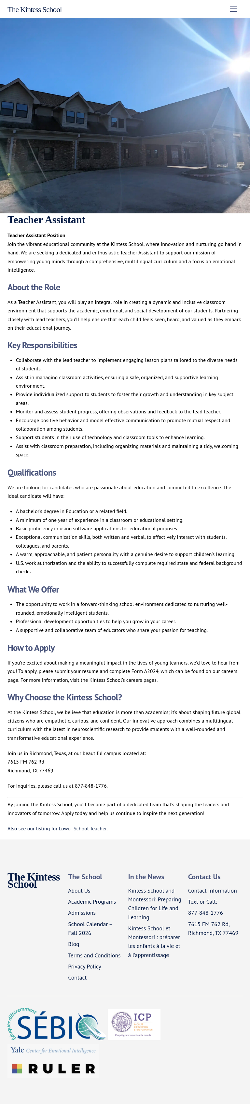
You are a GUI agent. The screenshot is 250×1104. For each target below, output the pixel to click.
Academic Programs (92, 901)
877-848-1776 (205, 912)
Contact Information (212, 890)
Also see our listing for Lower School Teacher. (57, 828)
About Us (79, 890)
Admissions (82, 912)
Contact (77, 977)
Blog (73, 944)
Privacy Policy (84, 966)
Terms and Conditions (94, 955)
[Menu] (233, 8)
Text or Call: (202, 901)
